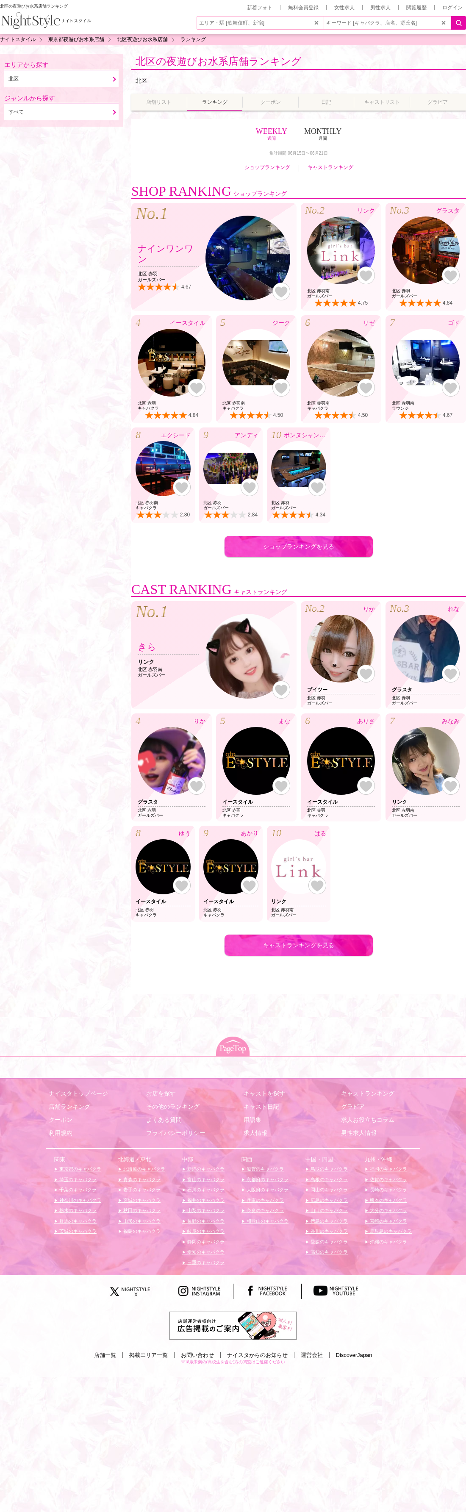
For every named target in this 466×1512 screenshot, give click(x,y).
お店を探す (161, 1093)
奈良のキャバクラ (264, 1210)
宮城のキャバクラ (141, 1200)
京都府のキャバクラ (266, 1179)
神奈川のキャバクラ (79, 1200)
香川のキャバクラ (328, 1231)
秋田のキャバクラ (141, 1210)
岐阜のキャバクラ (205, 1231)
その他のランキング (173, 1106)
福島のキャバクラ (141, 1231)
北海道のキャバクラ (143, 1168)
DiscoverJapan (354, 1355)
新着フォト (259, 8)
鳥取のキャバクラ (328, 1168)
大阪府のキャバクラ (266, 1189)
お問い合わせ (197, 1355)
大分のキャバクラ (388, 1210)
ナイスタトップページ (78, 1093)
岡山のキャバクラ (328, 1189)
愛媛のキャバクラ (328, 1241)
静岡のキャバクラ (205, 1241)
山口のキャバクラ (328, 1210)
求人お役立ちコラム (367, 1119)
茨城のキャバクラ (77, 1231)
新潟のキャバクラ (205, 1168)
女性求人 (344, 8)
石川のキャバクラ (205, 1189)
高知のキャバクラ (328, 1251)
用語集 (252, 1119)
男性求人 (380, 8)
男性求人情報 (359, 1132)
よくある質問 (164, 1119)
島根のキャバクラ (328, 1179)
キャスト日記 (261, 1106)
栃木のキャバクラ (77, 1210)
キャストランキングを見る (298, 945)
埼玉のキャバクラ (77, 1179)
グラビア (353, 1106)
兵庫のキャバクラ (264, 1200)
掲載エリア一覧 (148, 1355)
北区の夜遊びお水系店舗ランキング (219, 61)
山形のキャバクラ (141, 1220)
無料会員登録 (303, 8)
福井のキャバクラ (205, 1200)
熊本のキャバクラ (388, 1200)
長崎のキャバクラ (388, 1189)
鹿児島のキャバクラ (390, 1231)
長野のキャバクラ (205, 1220)
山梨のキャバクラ (205, 1210)
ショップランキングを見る (298, 546)
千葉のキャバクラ (77, 1189)
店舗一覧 (105, 1355)
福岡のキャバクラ (388, 1168)
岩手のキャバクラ (141, 1189)
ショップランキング (267, 167)
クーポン (60, 1119)
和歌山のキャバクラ (266, 1220)
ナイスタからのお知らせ (257, 1355)
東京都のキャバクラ (79, 1168)
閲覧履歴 (416, 8)
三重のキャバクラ (205, 1262)
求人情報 (255, 1132)
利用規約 (60, 1132)
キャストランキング (330, 167)
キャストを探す (264, 1093)
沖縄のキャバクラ (388, 1241)
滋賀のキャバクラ (264, 1168)
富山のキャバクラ (205, 1179)
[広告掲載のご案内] (233, 1325)
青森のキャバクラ (141, 1179)
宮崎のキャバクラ (388, 1220)
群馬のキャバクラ (77, 1220)
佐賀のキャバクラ (388, 1179)
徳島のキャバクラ (328, 1220)
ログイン (452, 8)
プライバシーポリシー (175, 1132)
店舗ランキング (69, 1106)
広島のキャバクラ (328, 1200)
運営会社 (312, 1355)
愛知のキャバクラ (205, 1251)
